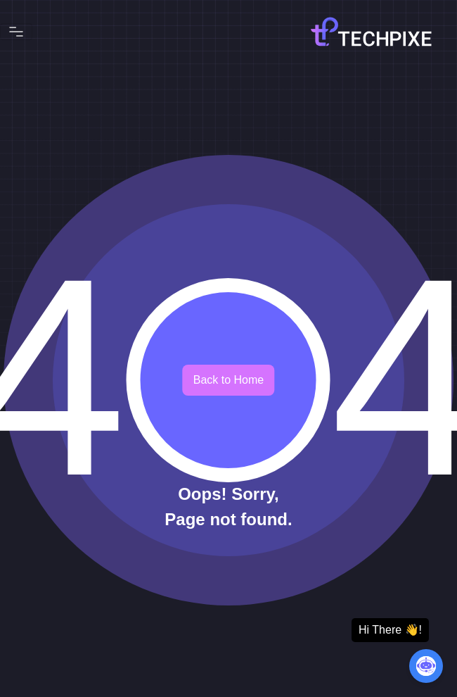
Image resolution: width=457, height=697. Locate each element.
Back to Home (228, 380)
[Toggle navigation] (16, 31)
